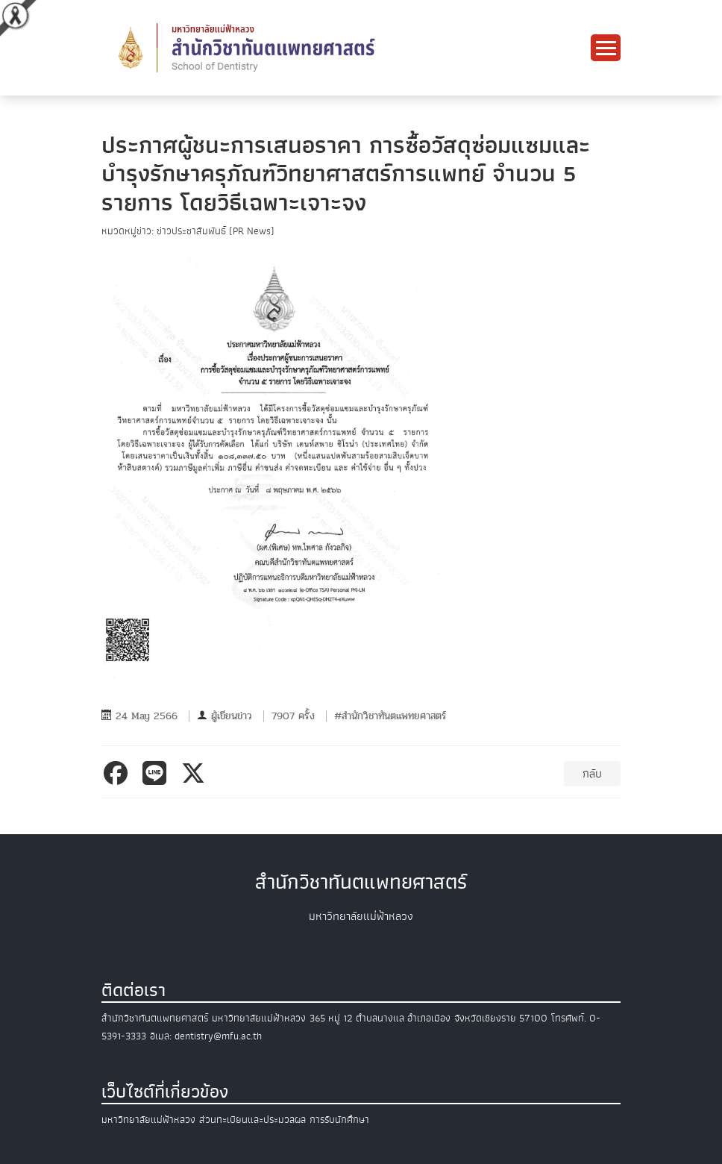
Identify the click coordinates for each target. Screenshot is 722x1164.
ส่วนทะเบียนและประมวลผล (252, 1119)
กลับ (592, 774)
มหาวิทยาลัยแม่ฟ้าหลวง (148, 1119)
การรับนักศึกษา (339, 1119)
